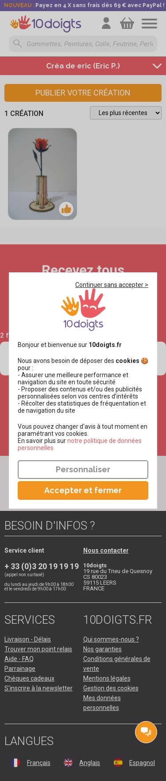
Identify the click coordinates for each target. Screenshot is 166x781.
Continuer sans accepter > (111, 284)
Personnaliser (83, 469)
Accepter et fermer (83, 490)
